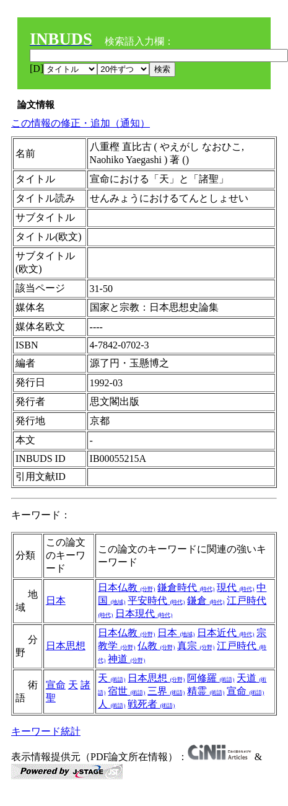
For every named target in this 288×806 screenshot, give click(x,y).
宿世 (126, 691)
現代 (235, 587)
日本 (56, 600)
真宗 (195, 645)
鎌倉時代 (185, 587)
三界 (166, 691)
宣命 (56, 685)
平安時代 (156, 600)
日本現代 (143, 613)
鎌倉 (205, 600)
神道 (126, 658)
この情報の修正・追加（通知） (80, 123)
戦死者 (151, 704)
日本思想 (65, 645)
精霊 (205, 691)
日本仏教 (126, 587)
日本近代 (225, 632)
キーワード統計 (46, 731)
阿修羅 (210, 678)
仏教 (156, 645)
